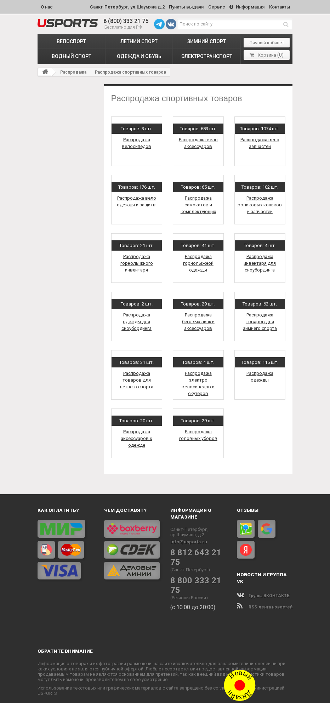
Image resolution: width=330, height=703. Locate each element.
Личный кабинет (266, 41)
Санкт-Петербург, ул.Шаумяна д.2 (118, 5)
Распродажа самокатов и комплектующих (198, 202)
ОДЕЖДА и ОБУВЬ (139, 54)
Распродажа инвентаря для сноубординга (260, 261)
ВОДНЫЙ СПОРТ (71, 54)
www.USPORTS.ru (132, 693)
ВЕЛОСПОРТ (71, 39)
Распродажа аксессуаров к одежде (136, 436)
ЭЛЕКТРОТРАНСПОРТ (206, 54)
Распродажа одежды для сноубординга (136, 319)
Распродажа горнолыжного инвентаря (136, 261)
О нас (47, 5)
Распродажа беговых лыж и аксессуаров (198, 319)
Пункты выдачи (179, 5)
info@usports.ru (188, 539)
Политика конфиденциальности (197, 693)
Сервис (211, 5)
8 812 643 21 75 (197, 550)
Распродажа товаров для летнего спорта (136, 377)
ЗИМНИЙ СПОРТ (206, 39)
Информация (244, 5)
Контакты (278, 5)
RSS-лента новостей (264, 604)
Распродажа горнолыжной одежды (198, 261)
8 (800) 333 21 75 (125, 19)
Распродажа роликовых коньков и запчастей (260, 202)
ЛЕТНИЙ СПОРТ (139, 39)
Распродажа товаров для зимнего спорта (260, 319)
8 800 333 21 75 (197, 569)
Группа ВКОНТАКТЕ (263, 593)
